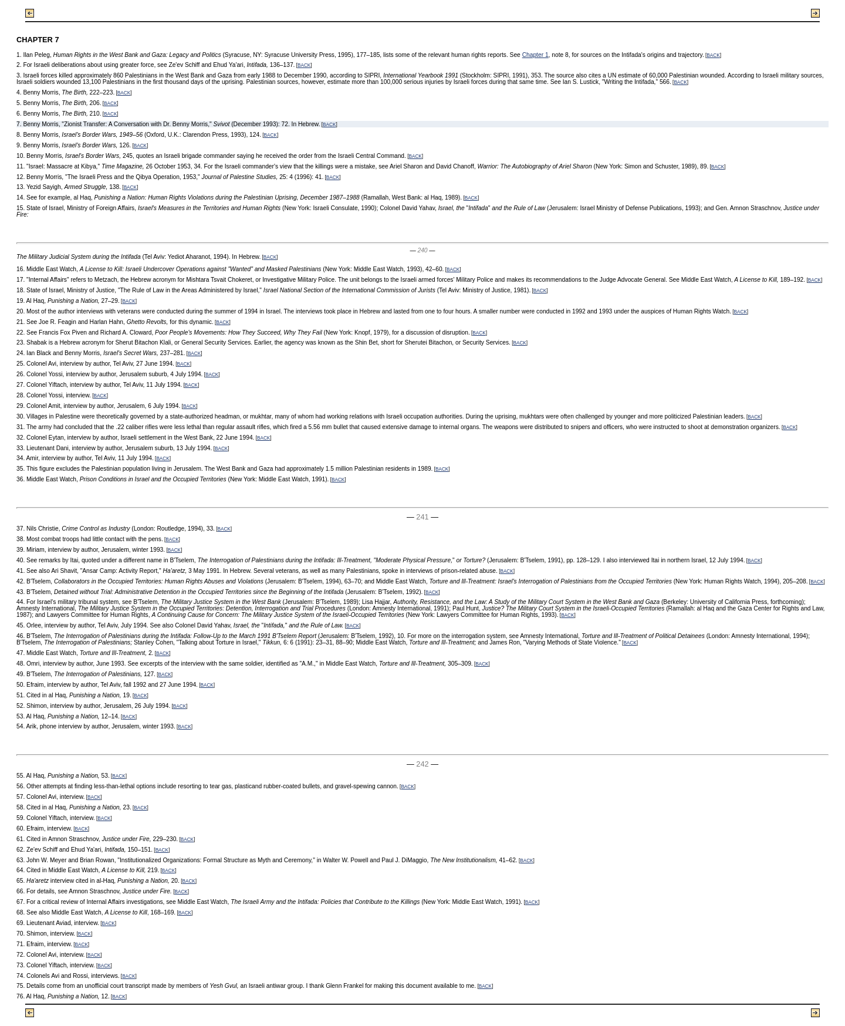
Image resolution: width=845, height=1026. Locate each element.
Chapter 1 (535, 55)
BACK (713, 55)
